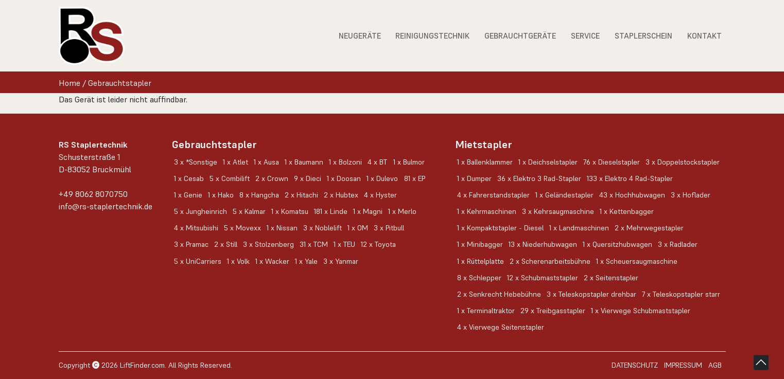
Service (585, 36)
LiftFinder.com (142, 365)
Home (69, 83)
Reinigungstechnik (432, 36)
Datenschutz (635, 365)
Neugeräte (360, 36)
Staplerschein (643, 36)
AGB (715, 365)
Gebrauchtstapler (119, 83)
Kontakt (704, 36)
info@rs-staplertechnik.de (105, 206)
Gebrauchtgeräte (520, 36)
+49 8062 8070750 (93, 194)
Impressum (683, 365)
